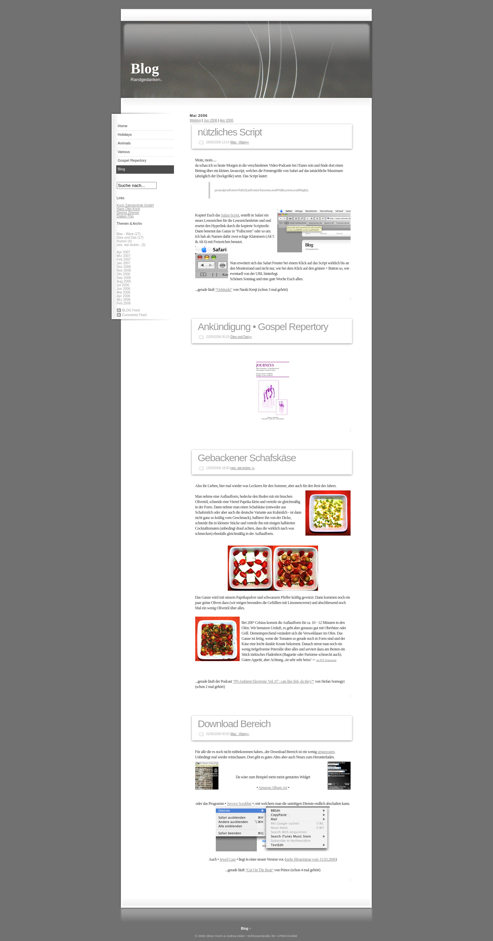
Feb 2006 (124, 303)
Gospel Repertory (132, 160)
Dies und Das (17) (130, 237)
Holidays (125, 134)
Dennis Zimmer (128, 212)
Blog (121, 169)
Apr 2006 (123, 296)
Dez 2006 (124, 267)
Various (124, 152)
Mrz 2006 (124, 299)
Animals (124, 143)
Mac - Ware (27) (129, 234)
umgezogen (325, 751)
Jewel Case (227, 859)
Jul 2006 (123, 285)
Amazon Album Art (272, 787)
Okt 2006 (123, 274)
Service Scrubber (239, 803)
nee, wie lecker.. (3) (131, 245)
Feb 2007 (124, 259)
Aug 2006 (124, 281)
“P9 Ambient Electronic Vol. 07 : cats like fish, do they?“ (273, 681)
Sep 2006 (124, 278)
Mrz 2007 (124, 256)
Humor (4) (124, 241)
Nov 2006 (124, 270)
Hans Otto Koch (128, 209)
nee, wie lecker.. (241, 468)
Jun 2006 (123, 289)
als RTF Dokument (326, 660)
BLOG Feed (131, 310)
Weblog (195, 120)
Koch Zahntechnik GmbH (135, 205)
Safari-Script (230, 215)
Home (122, 126)
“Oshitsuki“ (223, 289)
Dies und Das (240, 337)
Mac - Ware (238, 142)
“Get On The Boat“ (259, 870)
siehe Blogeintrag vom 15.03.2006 (311, 859)
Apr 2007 (123, 252)
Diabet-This (125, 216)
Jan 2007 (123, 263)
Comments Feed (134, 315)
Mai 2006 (123, 292)
